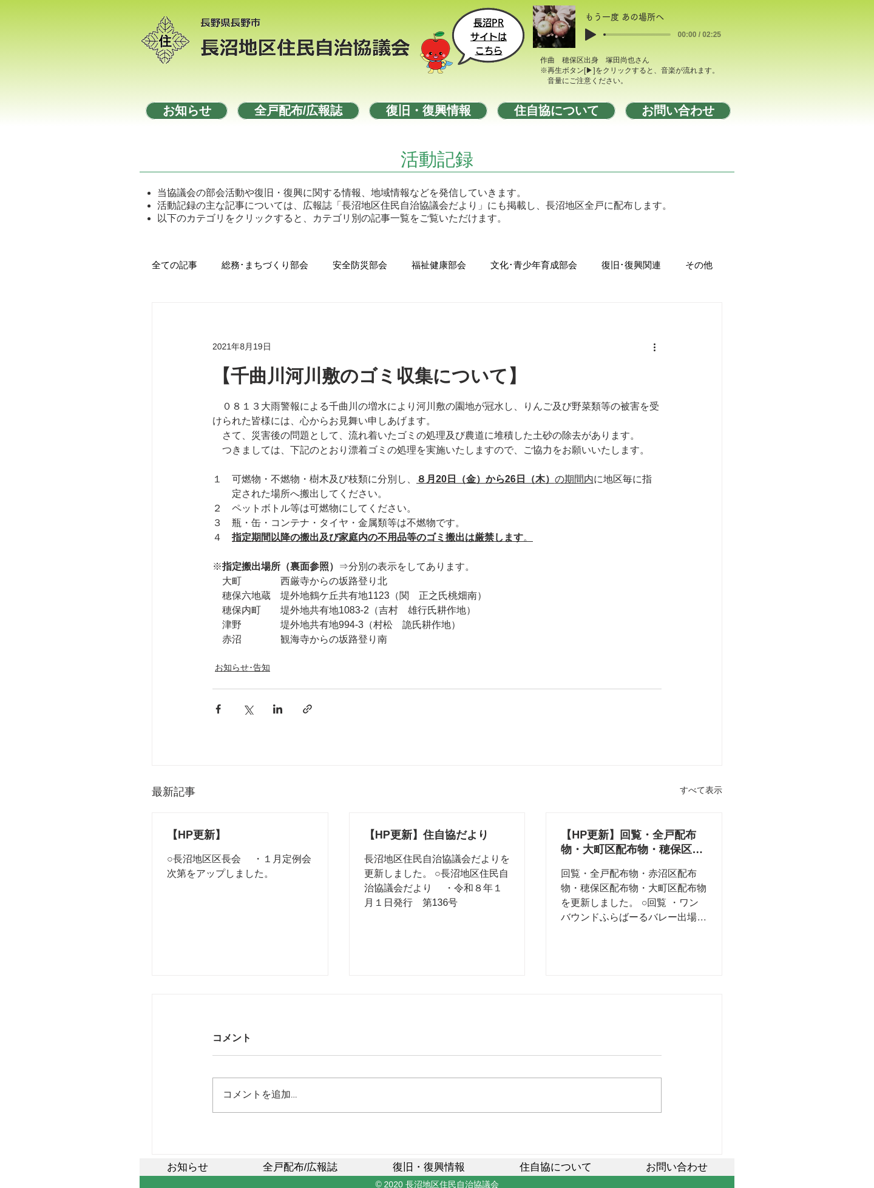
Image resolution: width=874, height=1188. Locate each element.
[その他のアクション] (654, 346)
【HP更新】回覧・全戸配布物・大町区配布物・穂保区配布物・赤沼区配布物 (632, 843)
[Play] (590, 35)
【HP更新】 (196, 835)
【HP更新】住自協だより (426, 835)
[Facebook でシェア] (218, 709)
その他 (699, 265)
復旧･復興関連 (631, 265)
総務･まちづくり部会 (265, 265)
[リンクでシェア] (307, 709)
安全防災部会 (360, 265)
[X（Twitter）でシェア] (248, 709)
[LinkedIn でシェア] (277, 709)
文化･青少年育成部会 (533, 265)
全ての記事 (174, 265)
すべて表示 (701, 790)
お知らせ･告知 (242, 667)
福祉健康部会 (439, 265)
